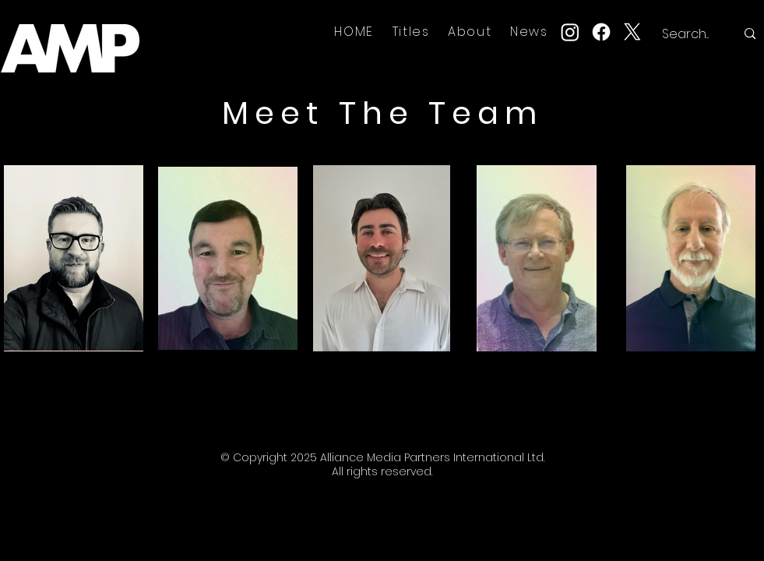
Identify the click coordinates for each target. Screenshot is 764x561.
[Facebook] (601, 32)
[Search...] (687, 34)
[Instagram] (570, 32)
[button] (411, 31)
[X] (632, 32)
